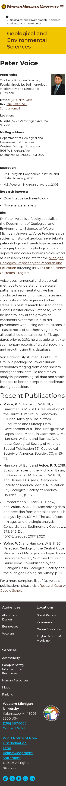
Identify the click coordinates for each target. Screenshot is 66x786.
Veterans (8, 633)
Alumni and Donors (10, 617)
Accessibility (11, 658)
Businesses (10, 626)
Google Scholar (12, 591)
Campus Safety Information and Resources (13, 669)
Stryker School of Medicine (49, 638)
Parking (7, 694)
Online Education (49, 629)
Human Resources (15, 680)
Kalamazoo (45, 622)
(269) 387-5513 (17, 104)
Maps (6, 687)
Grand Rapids (46, 615)
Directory (16, 23)
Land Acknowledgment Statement (18, 753)
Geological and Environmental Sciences (35, 20)
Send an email (10, 108)
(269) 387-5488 (21, 100)
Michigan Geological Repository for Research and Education (32, 263)
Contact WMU (14, 728)
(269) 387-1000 (15, 723)
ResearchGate (51, 586)
